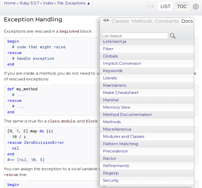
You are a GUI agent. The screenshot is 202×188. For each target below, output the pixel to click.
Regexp (111, 173)
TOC (182, 6)
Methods (112, 121)
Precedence (115, 151)
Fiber (108, 48)
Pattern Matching (120, 143)
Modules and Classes (123, 136)
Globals (110, 56)
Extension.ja (114, 41)
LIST (165, 6)
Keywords (113, 70)
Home (10, 3)
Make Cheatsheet (120, 92)
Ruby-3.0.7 (29, 3)
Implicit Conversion (122, 63)
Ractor (109, 158)
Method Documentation (127, 114)
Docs (187, 21)
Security (111, 180)
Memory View (116, 107)
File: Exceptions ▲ (73, 3)
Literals (110, 77)
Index (48, 3)
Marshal (111, 99)
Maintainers (114, 85)
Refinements (116, 165)
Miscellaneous (117, 129)
